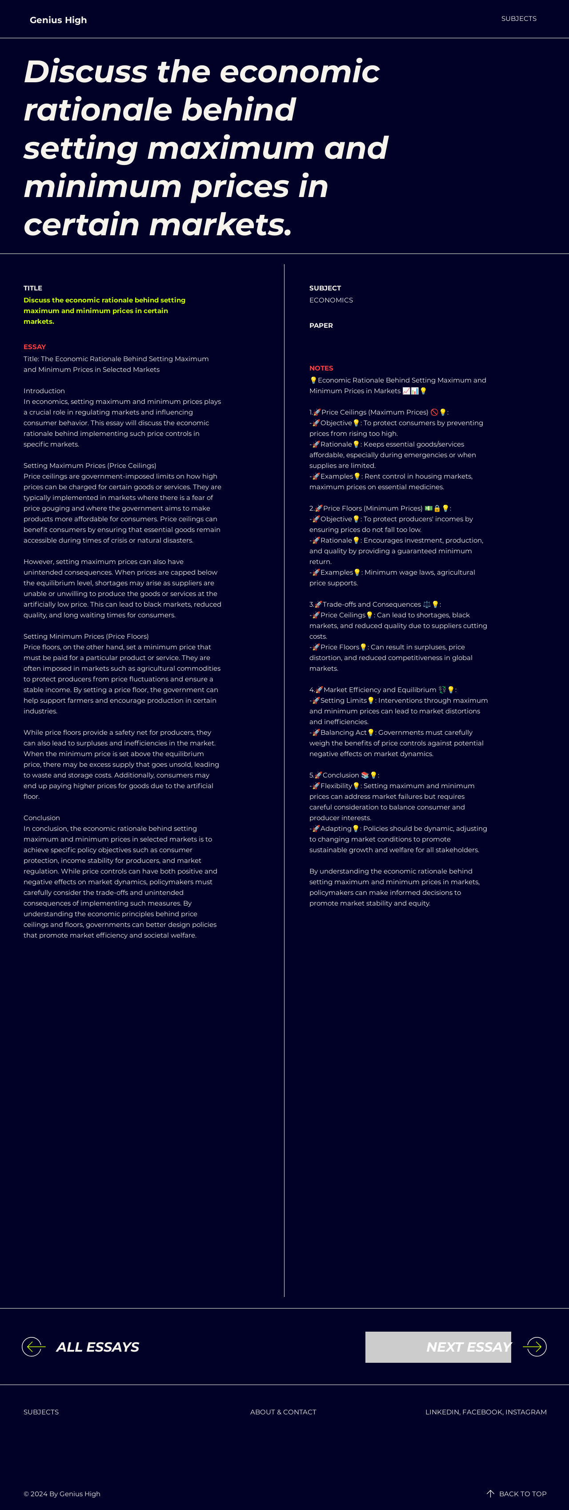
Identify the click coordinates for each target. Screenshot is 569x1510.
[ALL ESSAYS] (129, 1347)
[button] (519, 18)
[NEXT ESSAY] (438, 1347)
